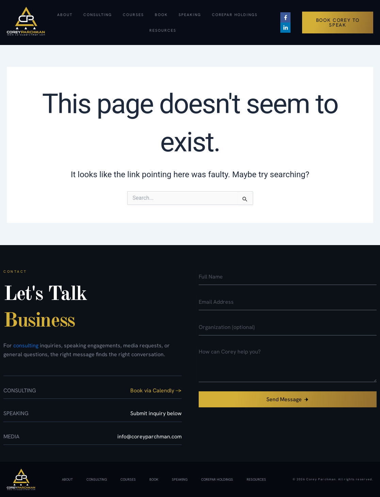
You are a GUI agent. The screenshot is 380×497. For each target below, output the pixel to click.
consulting (25, 345)
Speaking (190, 14)
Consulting (97, 14)
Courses (133, 14)
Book (161, 14)
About (64, 14)
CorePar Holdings (235, 14)
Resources (162, 30)
